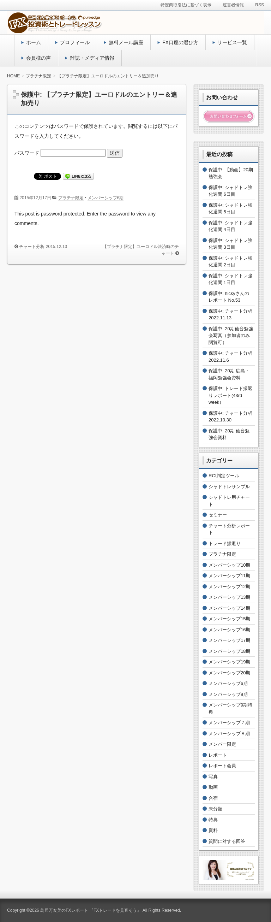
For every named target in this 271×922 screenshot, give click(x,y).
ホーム (33, 42)
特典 (213, 819)
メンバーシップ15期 (229, 618)
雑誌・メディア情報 (92, 58)
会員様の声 (38, 58)
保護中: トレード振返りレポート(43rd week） (230, 395)
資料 (213, 830)
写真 (213, 776)
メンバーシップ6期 (106, 197)
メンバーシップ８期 (229, 733)
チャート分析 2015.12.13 (43, 246)
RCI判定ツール (224, 475)
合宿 (213, 798)
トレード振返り (225, 543)
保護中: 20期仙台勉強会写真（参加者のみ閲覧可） (231, 335)
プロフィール (75, 42)
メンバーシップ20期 (229, 672)
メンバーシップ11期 (229, 575)
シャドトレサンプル (229, 486)
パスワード (60, 153)
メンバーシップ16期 (229, 629)
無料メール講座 (126, 42)
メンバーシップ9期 (228, 694)
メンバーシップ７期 (229, 722)
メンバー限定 (222, 744)
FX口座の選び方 (180, 42)
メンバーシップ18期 (229, 651)
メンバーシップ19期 (229, 661)
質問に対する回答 (227, 841)
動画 (213, 787)
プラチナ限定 (71, 197)
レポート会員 (222, 765)
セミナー (218, 515)
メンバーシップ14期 (229, 608)
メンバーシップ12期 (229, 586)
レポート (218, 755)
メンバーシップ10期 (229, 565)
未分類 (215, 808)
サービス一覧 (232, 42)
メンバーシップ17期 (229, 640)
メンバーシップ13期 (229, 597)
